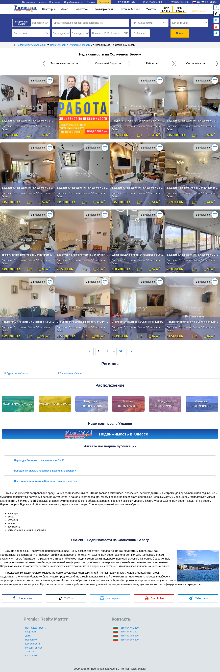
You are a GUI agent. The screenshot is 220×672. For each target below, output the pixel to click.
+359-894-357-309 (129, 639)
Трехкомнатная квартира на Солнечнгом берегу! (28, 254)
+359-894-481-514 (129, 631)
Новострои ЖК (40, 22)
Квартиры (48, 9)
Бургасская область (15, 373)
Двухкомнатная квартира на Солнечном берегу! (28, 187)
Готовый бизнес (130, 9)
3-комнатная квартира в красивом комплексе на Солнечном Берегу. (83, 321)
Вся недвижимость (35, 627)
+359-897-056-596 (129, 635)
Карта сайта (31, 655)
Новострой (81, 9)
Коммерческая (104, 9)
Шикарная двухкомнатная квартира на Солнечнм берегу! (138, 254)
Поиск (179, 33)
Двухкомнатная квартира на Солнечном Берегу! (28, 120)
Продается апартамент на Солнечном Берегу (193, 321)
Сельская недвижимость (202, 403)
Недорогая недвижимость (92, 403)
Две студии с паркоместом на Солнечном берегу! (83, 254)
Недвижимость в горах (55, 403)
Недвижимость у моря (18, 403)
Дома (64, 9)
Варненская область (69, 373)
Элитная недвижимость (128, 403)
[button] (31, 33)
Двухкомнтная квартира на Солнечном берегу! (193, 187)
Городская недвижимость (165, 403)
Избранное (198, 8)
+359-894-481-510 (129, 627)
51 (120, 351)
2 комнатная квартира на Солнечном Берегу (137, 321)
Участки (151, 9)
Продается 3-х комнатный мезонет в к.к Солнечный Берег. (28, 321)
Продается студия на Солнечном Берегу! (136, 120)
